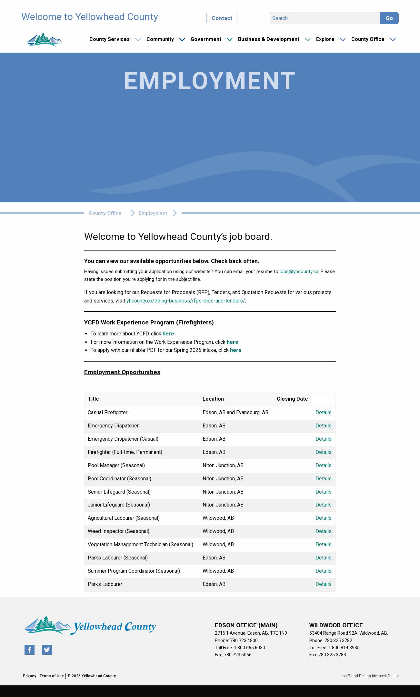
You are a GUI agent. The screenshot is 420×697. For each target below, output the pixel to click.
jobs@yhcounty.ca (299, 271)
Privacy (29, 676)
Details (323, 412)
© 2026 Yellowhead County (91, 676)
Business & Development (268, 39)
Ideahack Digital (385, 676)
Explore (325, 39)
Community (160, 39)
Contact (222, 18)
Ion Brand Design (356, 676)
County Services (109, 39)
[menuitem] (112, 39)
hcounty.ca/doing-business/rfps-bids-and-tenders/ (187, 301)
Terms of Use (52, 676)
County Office (368, 39)
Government (206, 39)
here (168, 334)
